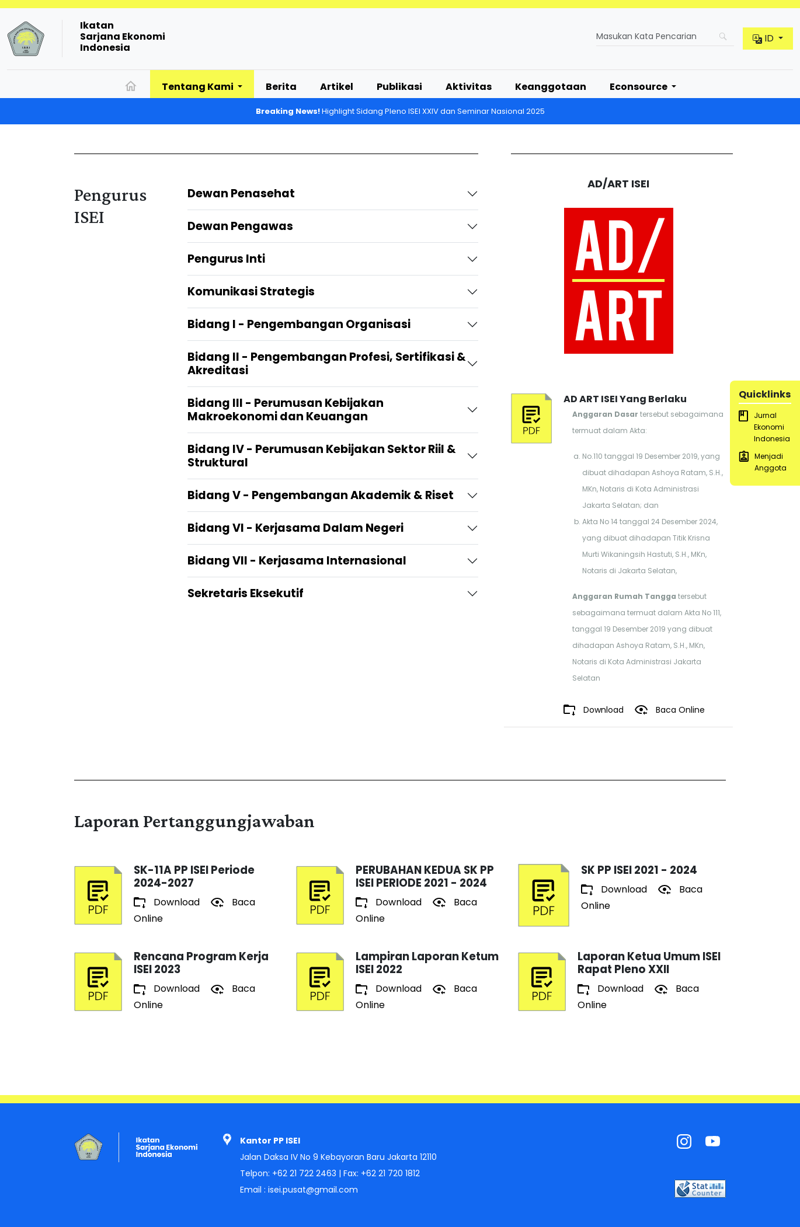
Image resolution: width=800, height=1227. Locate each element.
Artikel (336, 86)
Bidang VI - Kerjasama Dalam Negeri (295, 528)
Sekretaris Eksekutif (246, 593)
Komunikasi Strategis (251, 291)
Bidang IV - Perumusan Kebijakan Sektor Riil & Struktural (321, 455)
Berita (281, 86)
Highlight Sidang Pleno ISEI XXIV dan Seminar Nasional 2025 (400, 111)
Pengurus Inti (226, 259)
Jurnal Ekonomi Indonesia (764, 427)
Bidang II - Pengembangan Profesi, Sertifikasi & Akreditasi (326, 363)
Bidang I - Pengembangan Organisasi (299, 324)
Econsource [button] (639, 86)
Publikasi (399, 86)
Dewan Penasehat (241, 193)
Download (595, 710)
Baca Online (670, 710)
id (764, 38)
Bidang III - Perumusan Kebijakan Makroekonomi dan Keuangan (285, 409)
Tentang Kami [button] (198, 86)
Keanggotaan (550, 86)
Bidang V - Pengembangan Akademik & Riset (320, 495)
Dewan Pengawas (240, 226)
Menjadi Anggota (763, 462)
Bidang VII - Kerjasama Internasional (298, 561)
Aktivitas (469, 86)
